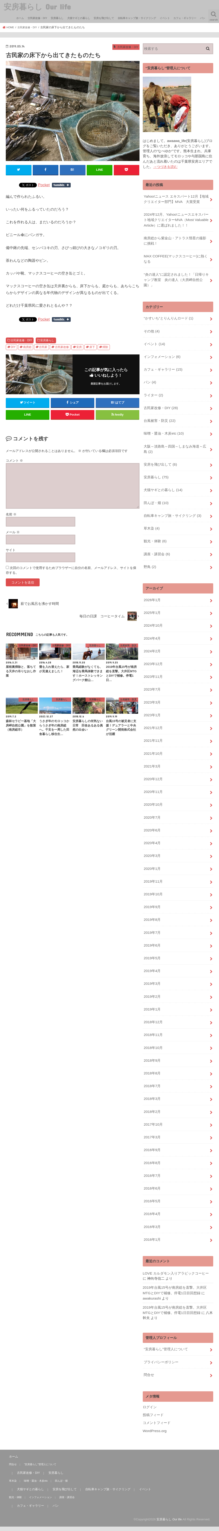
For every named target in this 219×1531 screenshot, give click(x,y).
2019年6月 (152, 915)
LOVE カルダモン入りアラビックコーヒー (176, 1230)
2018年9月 (152, 1025)
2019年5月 (152, 927)
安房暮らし (57, 18)
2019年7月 (152, 902)
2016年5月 (152, 1160)
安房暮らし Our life (37, 6)
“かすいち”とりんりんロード (168, 313)
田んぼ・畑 (156, 490)
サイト (11, 550)
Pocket (44, 185)
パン (202, 18)
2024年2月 (152, 633)
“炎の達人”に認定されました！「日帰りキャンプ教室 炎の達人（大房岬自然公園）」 (176, 276)
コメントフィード (157, 1376)
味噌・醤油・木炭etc (163, 424)
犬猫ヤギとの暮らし (78, 18)
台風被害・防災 (159, 411)
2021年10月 (153, 731)
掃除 (105, 346)
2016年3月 (152, 1184)
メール (13, 532)
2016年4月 (152, 1172)
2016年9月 (152, 1111)
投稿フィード (153, 1368)
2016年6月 (152, 1147)
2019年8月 (152, 890)
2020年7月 (152, 792)
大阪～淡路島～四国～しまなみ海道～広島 (175, 438)
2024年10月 (153, 608)
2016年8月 (152, 1123)
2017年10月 (153, 1086)
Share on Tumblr (61, 185)
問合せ (149, 1329)
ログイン (150, 1360)
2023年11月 (153, 657)
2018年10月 (153, 1013)
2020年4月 (152, 817)
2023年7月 (152, 670)
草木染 (151, 514)
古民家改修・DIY (37, 18)
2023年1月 (152, 694)
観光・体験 (155, 527)
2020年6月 (152, 804)
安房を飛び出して (104, 18)
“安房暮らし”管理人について (166, 1304)
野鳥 (150, 551)
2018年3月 (152, 1062)
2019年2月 (152, 964)
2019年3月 (152, 951)
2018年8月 (152, 1037)
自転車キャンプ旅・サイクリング (137, 18)
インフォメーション (162, 350)
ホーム (20, 18)
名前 (11, 514)
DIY (13, 346)
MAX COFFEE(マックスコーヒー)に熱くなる (175, 255)
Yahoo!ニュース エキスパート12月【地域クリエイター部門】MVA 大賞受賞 (176, 198)
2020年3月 (152, 829)
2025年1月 (152, 596)
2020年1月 (152, 841)
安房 (79, 346)
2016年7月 (152, 1135)
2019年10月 (153, 866)
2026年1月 (152, 584)
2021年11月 (153, 719)
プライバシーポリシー (161, 1316)
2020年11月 (153, 768)
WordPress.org (154, 1384)
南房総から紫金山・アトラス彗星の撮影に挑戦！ (175, 238)
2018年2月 (152, 1074)
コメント (14, 460)
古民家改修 (62, 346)
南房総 (27, 346)
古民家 (43, 346)
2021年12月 (153, 706)
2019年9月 (152, 878)
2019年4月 (152, 939)
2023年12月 (153, 645)
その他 (151, 326)
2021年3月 (152, 743)
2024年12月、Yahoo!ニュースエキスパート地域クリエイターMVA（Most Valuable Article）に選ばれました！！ (175, 218)
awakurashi (151, 1254)
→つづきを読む (165, 166)
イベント (165, 18)
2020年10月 (153, 780)
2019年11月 (153, 853)
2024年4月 (152, 621)
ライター (153, 387)
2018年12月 (153, 988)
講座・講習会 (157, 539)
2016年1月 (152, 1196)
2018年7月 (152, 1049)
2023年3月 (152, 682)
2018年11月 (153, 1000)
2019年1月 (152, 976)
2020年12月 (153, 755)
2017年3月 (152, 1098)
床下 (92, 346)
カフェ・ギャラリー (184, 18)
